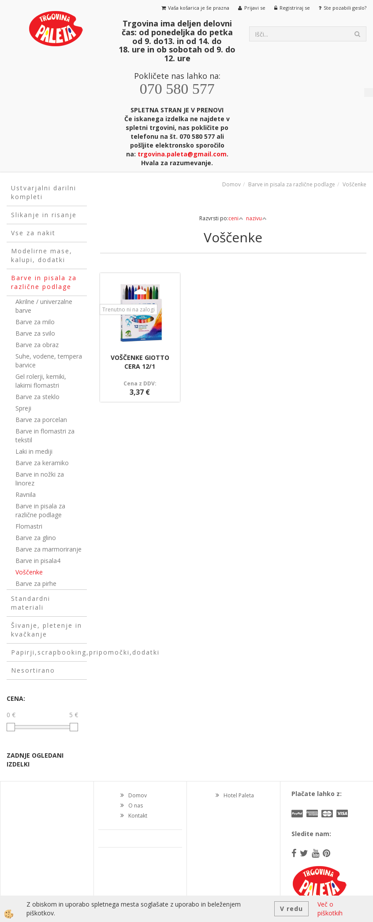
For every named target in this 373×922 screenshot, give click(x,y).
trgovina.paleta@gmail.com (182, 154)
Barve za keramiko (42, 463)
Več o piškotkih (330, 908)
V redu (291, 908)
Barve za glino (35, 537)
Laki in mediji (33, 451)
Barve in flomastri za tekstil (45, 435)
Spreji (23, 408)
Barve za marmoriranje (48, 549)
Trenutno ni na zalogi (128, 309)
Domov (231, 184)
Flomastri (28, 526)
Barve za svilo (35, 333)
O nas (135, 805)
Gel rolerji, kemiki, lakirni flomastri (40, 380)
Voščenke (29, 572)
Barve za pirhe (35, 583)
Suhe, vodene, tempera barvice (48, 360)
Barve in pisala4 (37, 560)
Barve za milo (35, 322)
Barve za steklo (37, 396)
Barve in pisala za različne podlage (40, 510)
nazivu (256, 218)
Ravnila (25, 494)
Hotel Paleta (239, 795)
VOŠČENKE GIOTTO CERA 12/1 (140, 361)
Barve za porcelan (41, 419)
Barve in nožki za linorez (39, 478)
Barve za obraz (37, 345)
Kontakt (137, 815)
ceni (235, 218)
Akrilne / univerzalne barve (43, 306)
